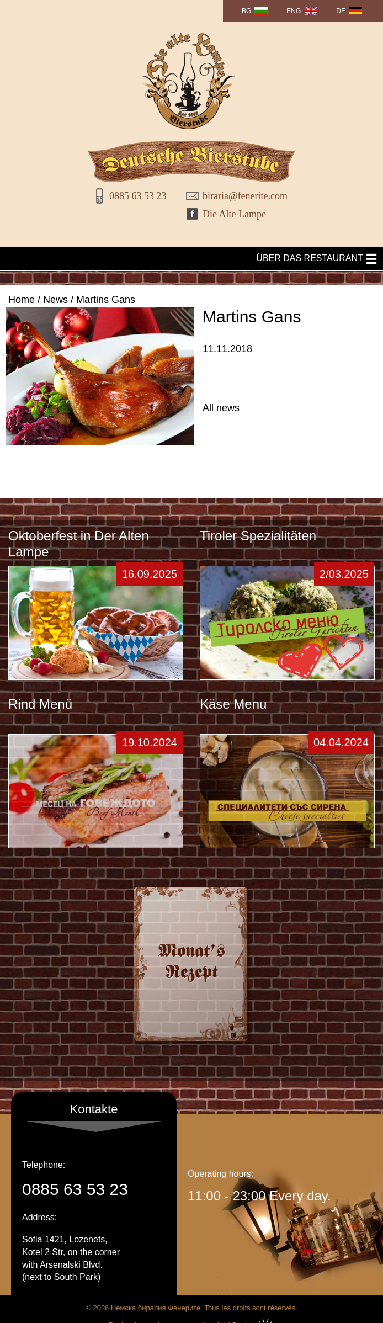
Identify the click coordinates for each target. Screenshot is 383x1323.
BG (246, 11)
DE (340, 11)
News (55, 299)
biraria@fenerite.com (241, 195)
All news (221, 407)
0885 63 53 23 (138, 195)
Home (21, 299)
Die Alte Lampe (234, 214)
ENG (293, 11)
